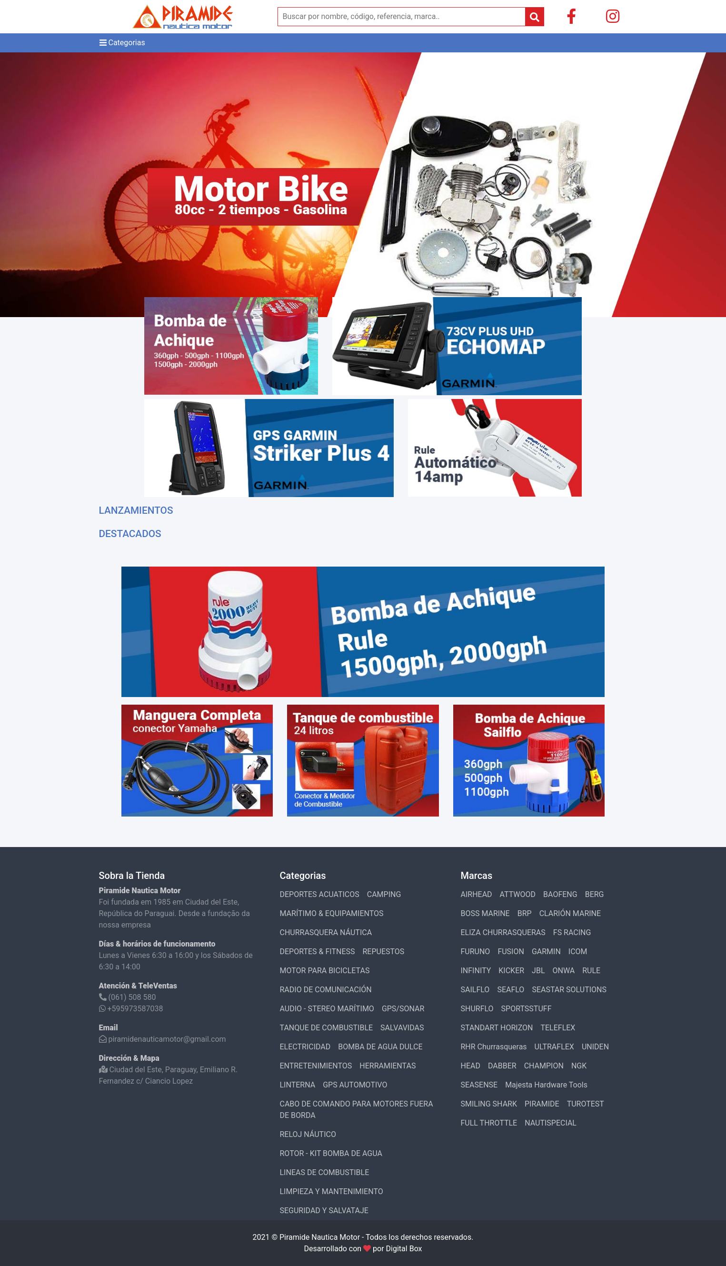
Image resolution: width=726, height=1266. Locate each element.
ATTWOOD (518, 894)
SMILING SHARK (489, 1103)
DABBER (502, 1065)
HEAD (470, 1065)
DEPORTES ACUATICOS (319, 894)
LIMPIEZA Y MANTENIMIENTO (331, 1191)
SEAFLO (510, 989)
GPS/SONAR (403, 1008)
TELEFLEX (557, 1027)
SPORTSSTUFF (526, 1008)
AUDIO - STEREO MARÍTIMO (327, 1008)
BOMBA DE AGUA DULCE (380, 1046)
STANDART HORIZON (497, 1027)
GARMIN (546, 951)
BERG (594, 894)
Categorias (122, 43)
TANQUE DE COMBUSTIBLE (326, 1027)
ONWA (564, 970)
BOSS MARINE (485, 913)
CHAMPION (544, 1065)
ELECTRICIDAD (305, 1046)
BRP (524, 913)
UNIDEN (595, 1046)
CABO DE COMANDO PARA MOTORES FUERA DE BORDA (356, 1109)
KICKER (511, 970)
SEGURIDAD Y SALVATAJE (324, 1210)
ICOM (577, 951)
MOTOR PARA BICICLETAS (325, 970)
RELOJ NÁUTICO (308, 1134)
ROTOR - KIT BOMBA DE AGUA (331, 1153)
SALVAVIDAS (402, 1027)
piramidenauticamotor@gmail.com (162, 1039)
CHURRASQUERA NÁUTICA (326, 932)
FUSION (510, 951)
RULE (591, 970)
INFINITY (476, 970)
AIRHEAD (476, 894)
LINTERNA (298, 1084)
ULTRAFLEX (554, 1046)
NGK (579, 1065)
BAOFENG (560, 894)
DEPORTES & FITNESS (317, 951)
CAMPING (384, 894)
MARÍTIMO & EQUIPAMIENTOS (332, 913)
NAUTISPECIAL (551, 1122)
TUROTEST (585, 1103)
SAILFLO (475, 989)
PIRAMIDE (542, 1103)
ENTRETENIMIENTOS (316, 1065)
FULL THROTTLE (489, 1122)
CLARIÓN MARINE (570, 913)
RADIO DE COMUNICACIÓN (326, 989)
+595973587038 (131, 1008)
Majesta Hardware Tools (546, 1084)
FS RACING (572, 932)
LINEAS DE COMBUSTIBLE (324, 1172)
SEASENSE (479, 1084)
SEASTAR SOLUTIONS (569, 989)
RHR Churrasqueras (494, 1046)
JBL (538, 970)
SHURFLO (477, 1008)
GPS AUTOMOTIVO (355, 1084)
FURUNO (475, 951)
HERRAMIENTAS (387, 1065)
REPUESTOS (383, 951)
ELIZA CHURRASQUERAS (503, 932)
